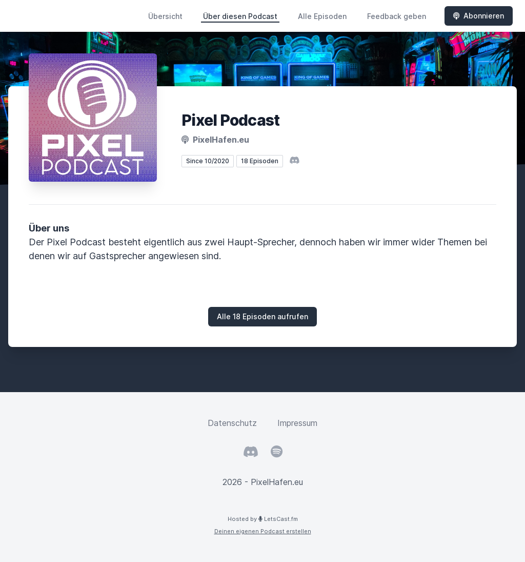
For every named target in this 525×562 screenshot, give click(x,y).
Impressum (297, 423)
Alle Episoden (322, 16)
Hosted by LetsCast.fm (263, 518)
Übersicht (165, 16)
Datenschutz (232, 423)
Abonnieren (478, 15)
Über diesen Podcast (240, 16)
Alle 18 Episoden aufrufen (262, 316)
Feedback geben (396, 16)
